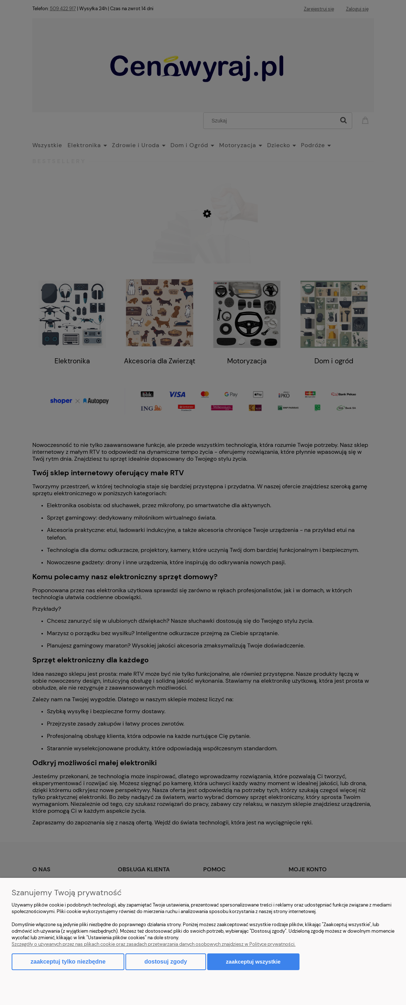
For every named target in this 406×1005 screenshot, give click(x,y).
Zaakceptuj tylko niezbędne (68, 961)
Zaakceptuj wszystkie (253, 961)
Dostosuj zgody (165, 961)
